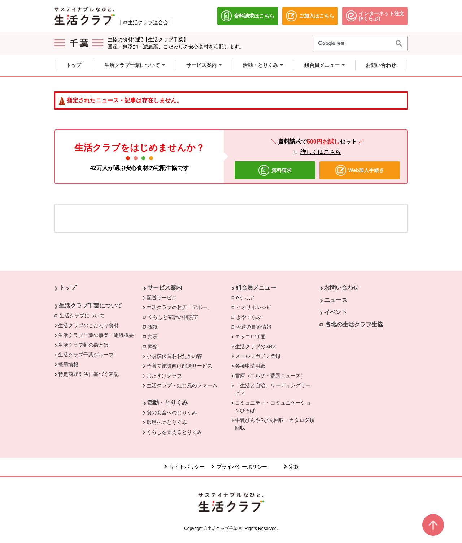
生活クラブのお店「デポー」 (179, 307)
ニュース (335, 300)
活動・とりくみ (167, 402)
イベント (335, 312)
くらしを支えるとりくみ (174, 432)
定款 (294, 467)
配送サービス (162, 297)
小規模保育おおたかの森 (174, 356)
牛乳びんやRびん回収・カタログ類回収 (274, 424)
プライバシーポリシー (242, 467)
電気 (154, 326)
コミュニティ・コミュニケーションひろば (273, 406)
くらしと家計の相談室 (175, 316)
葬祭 (154, 346)
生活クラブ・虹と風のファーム (182, 385)
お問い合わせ (341, 288)
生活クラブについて (83, 315)
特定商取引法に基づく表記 (88, 374)
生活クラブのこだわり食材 (88, 325)
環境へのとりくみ (167, 422)
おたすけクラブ (164, 376)
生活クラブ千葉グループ (86, 355)
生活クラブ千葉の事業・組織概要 (96, 335)
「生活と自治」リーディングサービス (273, 389)
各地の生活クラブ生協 (354, 324)
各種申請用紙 (250, 366)
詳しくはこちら (320, 152)
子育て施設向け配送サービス (179, 366)
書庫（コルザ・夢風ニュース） (270, 376)
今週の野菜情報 (255, 326)
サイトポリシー (187, 467)
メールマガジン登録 (257, 356)
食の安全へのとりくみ (172, 412)
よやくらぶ (250, 316)
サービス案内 (164, 288)
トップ (67, 288)
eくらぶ (247, 297)
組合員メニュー (256, 288)
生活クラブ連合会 (148, 22)
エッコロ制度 (250, 336)
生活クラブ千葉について (90, 306)
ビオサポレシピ (255, 307)
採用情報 (68, 364)
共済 (154, 336)
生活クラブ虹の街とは (83, 345)
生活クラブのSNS (255, 346)
